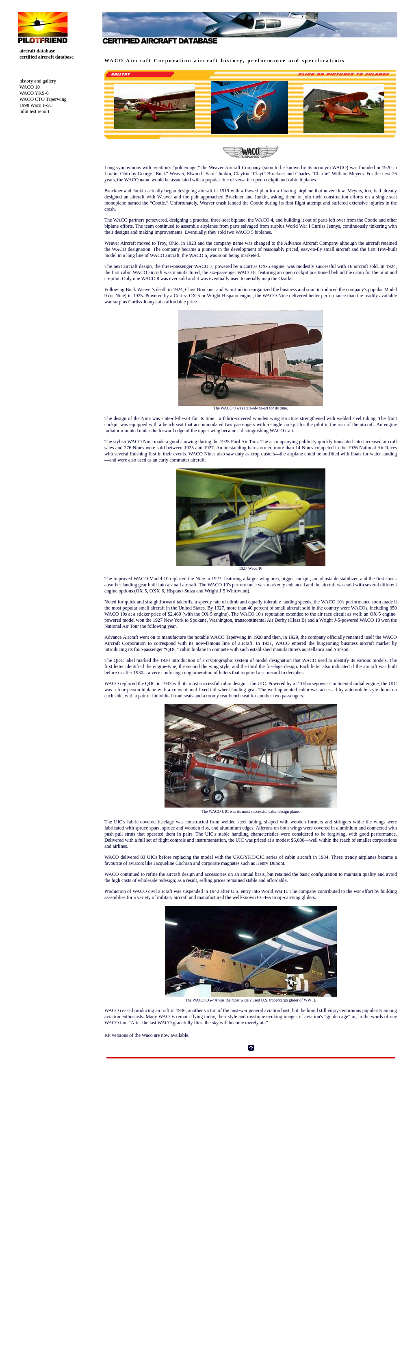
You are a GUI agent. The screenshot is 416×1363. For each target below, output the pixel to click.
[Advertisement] (251, 1077)
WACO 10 (26, 87)
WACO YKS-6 (31, 93)
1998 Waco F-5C (32, 105)
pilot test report (31, 111)
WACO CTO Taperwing (40, 99)
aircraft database (34, 51)
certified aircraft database (43, 57)
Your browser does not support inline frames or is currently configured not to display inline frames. (250, 1229)
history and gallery (34, 81)
